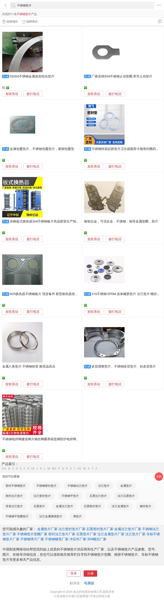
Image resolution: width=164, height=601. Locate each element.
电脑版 (89, 583)
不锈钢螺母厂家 (57, 539)
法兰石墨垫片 (126, 496)
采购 (159, 476)
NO (54, 468)
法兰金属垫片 (120, 506)
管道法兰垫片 (14, 506)
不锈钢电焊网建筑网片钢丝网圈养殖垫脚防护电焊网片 (40, 439)
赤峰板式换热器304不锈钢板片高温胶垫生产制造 (45, 221)
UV (79, 468)
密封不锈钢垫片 (16, 485)
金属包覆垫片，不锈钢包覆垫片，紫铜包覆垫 (42, 149)
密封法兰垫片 (14, 496)
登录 (73, 573)
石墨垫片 (39, 506)
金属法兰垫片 (64, 506)
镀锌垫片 (145, 506)
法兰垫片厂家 (135, 534)
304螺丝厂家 (96, 539)
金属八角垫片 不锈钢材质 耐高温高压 (28, 366)
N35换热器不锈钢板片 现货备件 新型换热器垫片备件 (47, 294)
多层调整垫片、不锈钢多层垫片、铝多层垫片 (124, 366)
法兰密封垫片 (42, 496)
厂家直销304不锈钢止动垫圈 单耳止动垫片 (122, 76)
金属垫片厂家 (47, 529)
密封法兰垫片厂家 (61, 534)
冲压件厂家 (77, 539)
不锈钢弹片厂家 (32, 539)
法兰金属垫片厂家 (110, 534)
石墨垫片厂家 (86, 534)
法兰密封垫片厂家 (71, 529)
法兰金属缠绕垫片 (50, 516)
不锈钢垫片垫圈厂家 (32, 534)
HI (32, 468)
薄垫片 (77, 516)
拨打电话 (33, 94)
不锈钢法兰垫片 (77, 485)
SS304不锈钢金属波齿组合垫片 (32, 76)
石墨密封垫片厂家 (99, 529)
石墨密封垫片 (92, 506)
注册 (90, 573)
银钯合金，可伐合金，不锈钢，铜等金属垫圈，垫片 (121, 221)
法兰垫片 (104, 485)
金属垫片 (126, 485)
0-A (4, 468)
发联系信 (11, 94)
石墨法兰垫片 (98, 496)
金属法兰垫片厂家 (127, 529)
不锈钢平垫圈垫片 (17, 516)
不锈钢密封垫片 (46, 485)
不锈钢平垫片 (70, 496)
